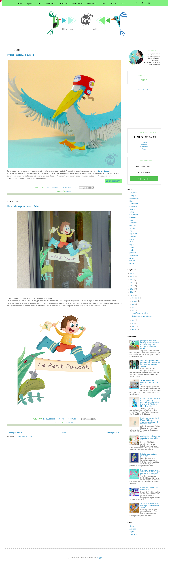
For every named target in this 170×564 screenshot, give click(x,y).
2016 (132, 286)
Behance (144, 142)
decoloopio (133, 223)
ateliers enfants (134, 198)
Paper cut (132, 532)
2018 (132, 280)
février (134, 329)
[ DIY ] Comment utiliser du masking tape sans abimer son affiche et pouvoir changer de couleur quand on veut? (149, 345)
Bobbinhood (133, 204)
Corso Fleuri (133, 215)
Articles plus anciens (114, 433)
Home (20, 4)
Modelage (133, 236)
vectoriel (69, 422)
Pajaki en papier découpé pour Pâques (149, 455)
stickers (132, 258)
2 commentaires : (68, 188)
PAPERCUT (64, 4)
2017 (132, 283)
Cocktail (132, 209)
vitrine (131, 264)
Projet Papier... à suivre (20, 54)
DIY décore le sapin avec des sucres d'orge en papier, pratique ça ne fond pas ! (150, 472)
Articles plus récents (15, 433)
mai (133, 320)
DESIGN (113, 4)
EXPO (104, 4)
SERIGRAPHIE (92, 4)
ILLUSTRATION (77, 4)
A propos (30, 4)
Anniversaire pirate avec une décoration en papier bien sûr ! (150, 438)
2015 (132, 289)
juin (133, 310)
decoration (133, 225)
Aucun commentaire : (68, 419)
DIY (130, 231)
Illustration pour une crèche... (24, 206)
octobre (134, 301)
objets (131, 245)
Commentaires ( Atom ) (25, 437)
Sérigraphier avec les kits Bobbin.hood (149, 489)
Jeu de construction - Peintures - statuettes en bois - (149, 382)
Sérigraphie (133, 255)
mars (133, 326)
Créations (132, 217)
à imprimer (133, 193)
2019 (132, 276)
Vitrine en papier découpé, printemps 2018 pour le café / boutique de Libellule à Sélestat (150, 363)
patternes (132, 253)
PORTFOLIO (50, 4)
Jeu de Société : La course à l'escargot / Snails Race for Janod (150, 506)
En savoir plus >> (113, 181)
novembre (135, 298)
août (133, 304)
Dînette (132, 228)
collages (132, 212)
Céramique (133, 206)
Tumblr (144, 149)
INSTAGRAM (144, 89)
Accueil (64, 433)
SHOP (40, 4)
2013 (132, 295)
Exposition (133, 534)
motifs (131, 239)
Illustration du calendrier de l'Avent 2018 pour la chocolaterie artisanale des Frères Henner (150, 421)
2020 (132, 273)
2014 (132, 292)
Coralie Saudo (103, 171)
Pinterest (144, 144)
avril (133, 323)
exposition (133, 234)
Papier (131, 250)
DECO (123, 4)
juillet (133, 307)
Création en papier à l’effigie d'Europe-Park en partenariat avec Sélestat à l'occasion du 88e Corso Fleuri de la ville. (150, 402)
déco (131, 220)
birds (131, 201)
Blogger (99, 558)
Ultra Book (144, 147)
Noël (131, 242)
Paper (68, 191)
